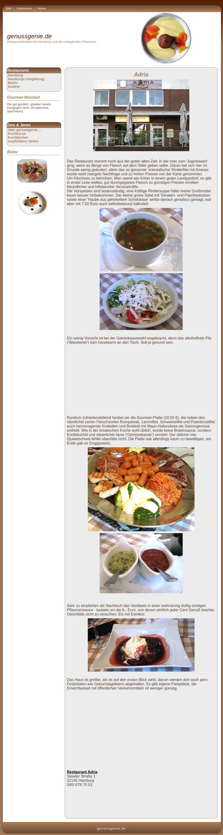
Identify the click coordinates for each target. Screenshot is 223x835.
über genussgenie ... (25, 130)
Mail (9, 8)
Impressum (24, 8)
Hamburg (15, 75)
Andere (14, 86)
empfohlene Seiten (23, 141)
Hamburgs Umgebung (26, 79)
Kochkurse (17, 134)
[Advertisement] (142, 380)
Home (41, 8)
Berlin (13, 83)
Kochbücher (18, 137)
